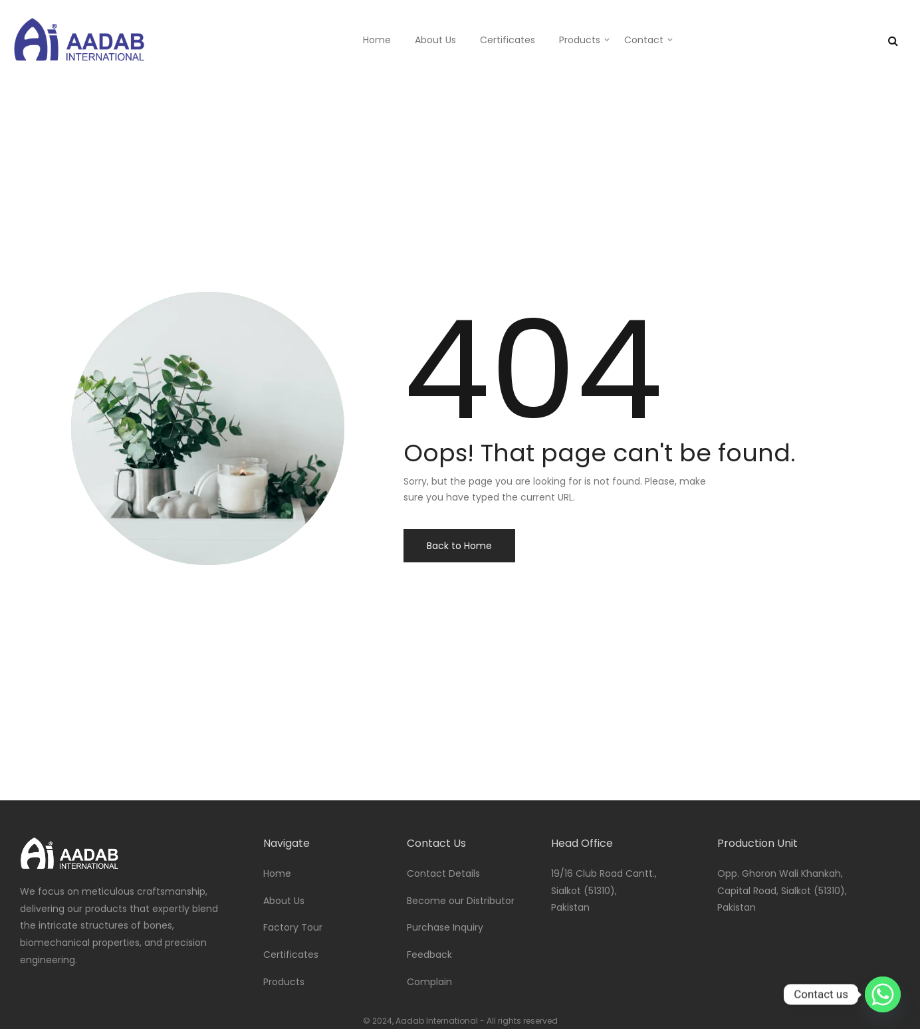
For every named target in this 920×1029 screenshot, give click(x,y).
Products (579, 40)
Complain (429, 981)
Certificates (507, 40)
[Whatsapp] (883, 994)
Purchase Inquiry (445, 927)
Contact (643, 40)
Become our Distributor (461, 900)
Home (377, 40)
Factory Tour (292, 927)
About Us (435, 40)
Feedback (429, 954)
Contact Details (443, 873)
